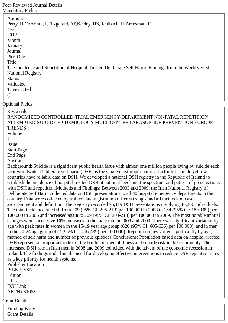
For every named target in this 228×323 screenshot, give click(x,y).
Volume (14, 133)
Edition (14, 275)
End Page (16, 155)
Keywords (17, 111)
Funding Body (21, 308)
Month (13, 40)
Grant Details (20, 314)
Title (11, 62)
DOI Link (16, 286)
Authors (15, 18)
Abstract (15, 160)
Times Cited (19, 89)
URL (12, 280)
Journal (14, 51)
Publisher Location (25, 264)
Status (13, 78)
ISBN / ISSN (20, 269)
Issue (12, 144)
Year (11, 29)
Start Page (17, 149)
